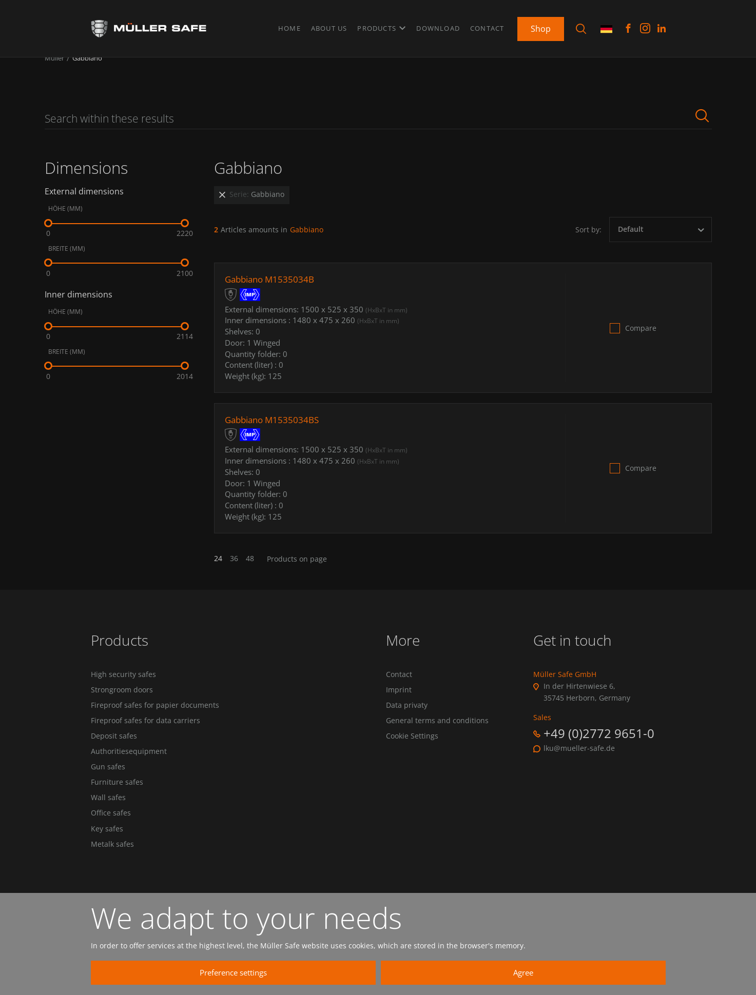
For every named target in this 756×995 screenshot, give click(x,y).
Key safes (107, 857)
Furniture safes (117, 806)
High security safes (123, 687)
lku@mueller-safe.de (579, 761)
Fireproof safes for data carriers (145, 738)
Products (381, 25)
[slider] (48, 236)
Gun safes (108, 789)
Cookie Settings (412, 755)
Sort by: (588, 242)
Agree (558, 972)
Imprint (399, 704)
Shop (541, 25)
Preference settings (365, 972)
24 (218, 571)
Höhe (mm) (65, 221)
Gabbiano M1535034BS (275, 432)
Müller (54, 70)
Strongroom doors (122, 704)
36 (234, 571)
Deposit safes (114, 755)
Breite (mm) (66, 261)
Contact (487, 25)
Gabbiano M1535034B (272, 292)
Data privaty (407, 721)
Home (289, 25)
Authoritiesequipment (129, 772)
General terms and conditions (437, 738)
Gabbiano (87, 70)
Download (438, 25)
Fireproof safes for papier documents (155, 721)
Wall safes (108, 823)
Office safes (111, 840)
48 (250, 571)
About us (329, 25)
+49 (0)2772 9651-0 (599, 746)
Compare (640, 340)
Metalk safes (112, 874)
